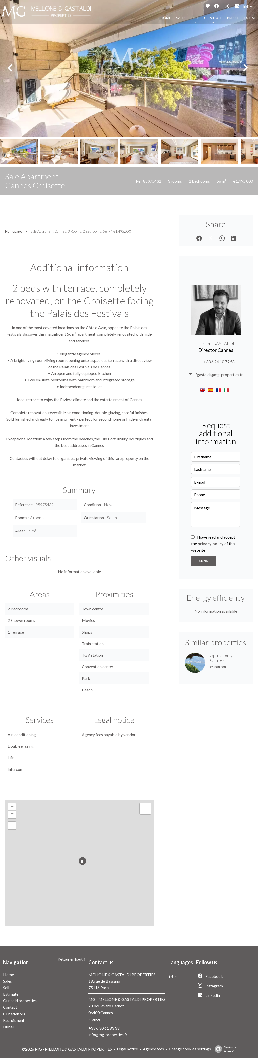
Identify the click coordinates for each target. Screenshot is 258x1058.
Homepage (13, 231)
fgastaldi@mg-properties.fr (219, 374)
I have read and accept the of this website (213, 543)
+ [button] (12, 807)
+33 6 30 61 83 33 (103, 1028)
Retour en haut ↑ (71, 959)
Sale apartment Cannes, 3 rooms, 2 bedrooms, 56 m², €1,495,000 (81, 231)
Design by (224, 1049)
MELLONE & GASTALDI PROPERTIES (121, 974)
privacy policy (211, 543)
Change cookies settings (190, 1048)
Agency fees (153, 1048)
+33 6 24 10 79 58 (219, 361)
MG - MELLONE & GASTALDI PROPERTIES (126, 999)
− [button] (12, 814)
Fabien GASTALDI (216, 343)
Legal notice (127, 1048)
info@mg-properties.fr (107, 1034)
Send (204, 561)
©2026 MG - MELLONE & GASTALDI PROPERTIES (67, 1049)
